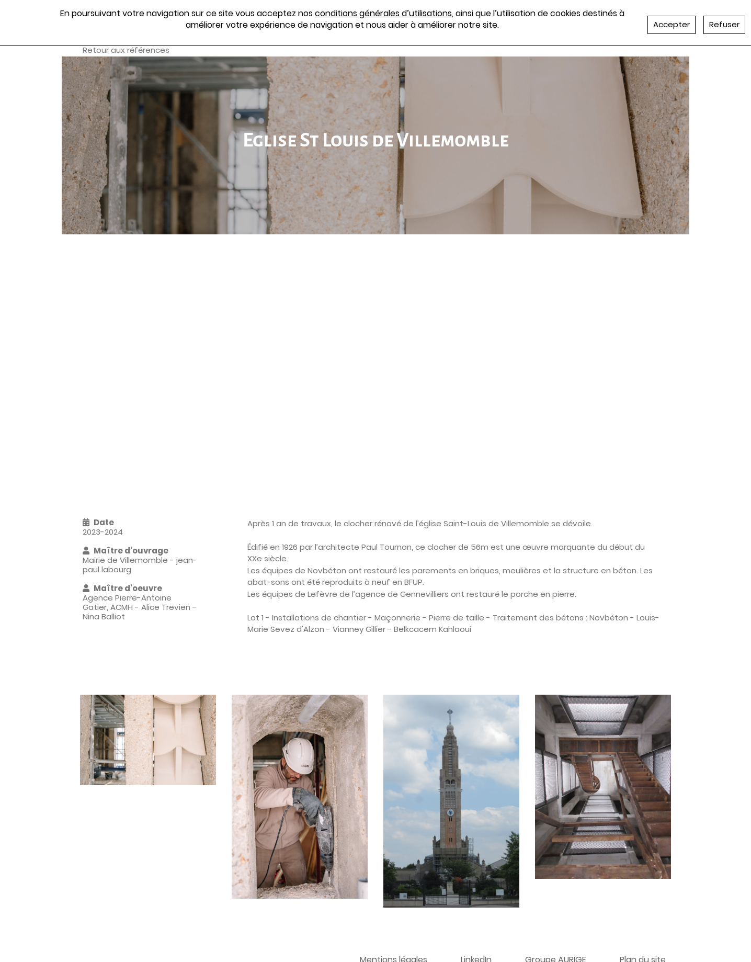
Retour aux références (126, 49)
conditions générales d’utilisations (383, 13)
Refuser (724, 24)
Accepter (671, 24)
